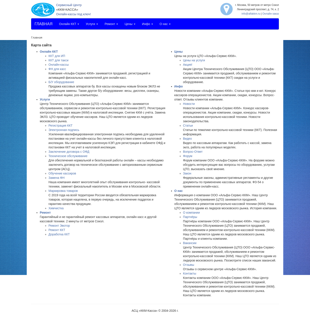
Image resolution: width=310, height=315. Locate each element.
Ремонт (111, 24)
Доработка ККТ (59, 234)
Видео (187, 138)
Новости (189, 104)
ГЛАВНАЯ (44, 24)
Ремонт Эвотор (59, 225)
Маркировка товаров (63, 191)
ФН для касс (57, 69)
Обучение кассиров (62, 173)
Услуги (92, 24)
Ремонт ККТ (56, 230)
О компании (191, 212)
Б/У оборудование (61, 82)
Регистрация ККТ (60, 125)
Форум (187, 156)
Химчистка (56, 208)
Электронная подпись (63, 130)
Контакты (189, 273)
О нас (165, 24)
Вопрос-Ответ (193, 151)
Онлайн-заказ (270, 13)
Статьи (188, 125)
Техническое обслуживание (67, 156)
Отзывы (188, 264)
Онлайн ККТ (69, 24)
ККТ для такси (58, 60)
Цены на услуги (194, 60)
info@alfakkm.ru (251, 13)
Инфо (147, 24)
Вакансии (190, 243)
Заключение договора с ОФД (68, 151)
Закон (187, 173)
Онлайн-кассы (58, 64)
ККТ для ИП (56, 56)
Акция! (187, 64)
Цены (130, 24)
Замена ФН (56, 177)
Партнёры (190, 217)
